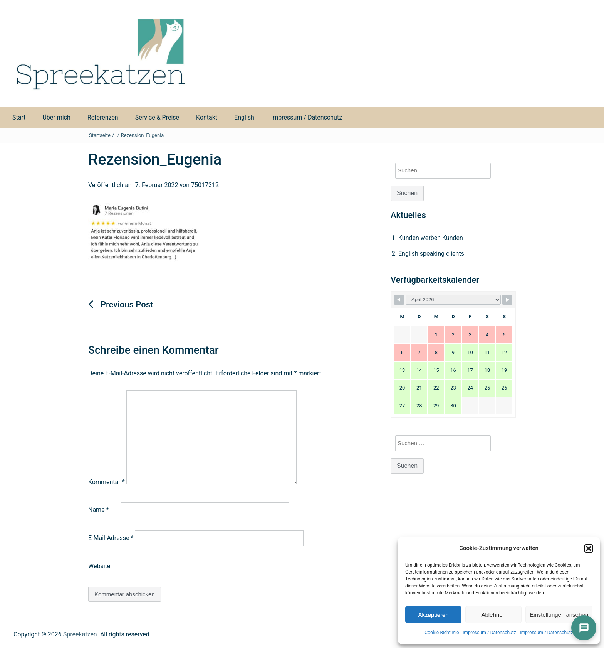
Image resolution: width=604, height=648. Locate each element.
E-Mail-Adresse (110, 538)
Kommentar (106, 482)
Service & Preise (157, 117)
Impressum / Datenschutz (489, 632)
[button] (588, 548)
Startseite (100, 135)
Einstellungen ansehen (559, 614)
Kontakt (206, 117)
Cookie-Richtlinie (441, 632)
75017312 (205, 185)
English (244, 117)
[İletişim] (583, 627)
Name (98, 509)
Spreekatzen (80, 634)
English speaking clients (431, 253)
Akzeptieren (433, 614)
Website (99, 566)
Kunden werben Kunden (430, 237)
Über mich (56, 117)
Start (18, 117)
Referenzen (102, 117)
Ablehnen (493, 614)
